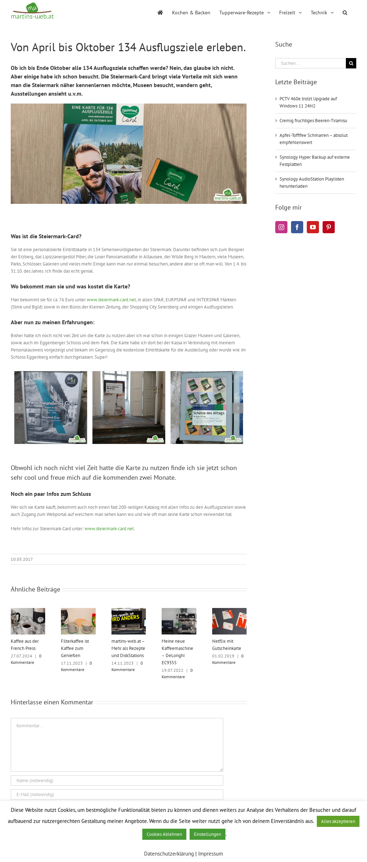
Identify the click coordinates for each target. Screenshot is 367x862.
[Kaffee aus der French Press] (28, 611)
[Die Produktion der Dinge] (128, 374)
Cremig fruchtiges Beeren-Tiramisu (313, 121)
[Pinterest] (329, 227)
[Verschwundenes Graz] (50, 374)
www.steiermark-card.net (111, 300)
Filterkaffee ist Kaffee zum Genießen (75, 648)
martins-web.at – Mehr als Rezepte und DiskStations (128, 648)
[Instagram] (281, 227)
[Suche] (351, 63)
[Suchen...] (310, 63)
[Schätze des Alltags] (207, 374)
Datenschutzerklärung (169, 853)
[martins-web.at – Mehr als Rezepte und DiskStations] (128, 611)
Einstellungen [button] (207, 834)
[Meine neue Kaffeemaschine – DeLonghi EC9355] (179, 611)
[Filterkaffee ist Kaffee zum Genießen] (78, 611)
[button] (345, 12)
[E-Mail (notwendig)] (117, 794)
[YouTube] (313, 227)
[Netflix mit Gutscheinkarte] (229, 611)
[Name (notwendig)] (117, 780)
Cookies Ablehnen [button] (164, 834)
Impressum (210, 853)
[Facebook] (297, 227)
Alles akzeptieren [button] (338, 821)
